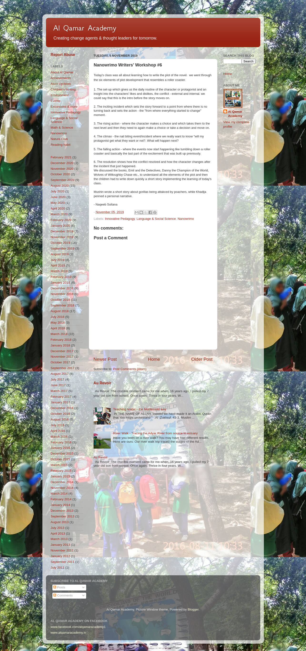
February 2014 (61, 499)
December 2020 (62, 163)
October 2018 (60, 299)
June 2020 (58, 197)
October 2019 (60, 243)
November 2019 (62, 237)
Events (55, 101)
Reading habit (60, 144)
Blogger (193, 609)
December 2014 (62, 482)
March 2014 (59, 493)
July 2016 (58, 425)
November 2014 (62, 488)
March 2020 (59, 214)
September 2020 (63, 180)
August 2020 (60, 185)
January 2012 (60, 556)
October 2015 (60, 459)
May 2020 (58, 203)
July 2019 (58, 260)
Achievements (61, 78)
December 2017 (62, 351)
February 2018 (61, 339)
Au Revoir (102, 383)
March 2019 (59, 271)
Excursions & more (64, 106)
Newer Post (105, 359)
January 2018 (60, 345)
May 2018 (58, 322)
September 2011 (63, 562)
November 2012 (62, 550)
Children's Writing (63, 89)
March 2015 (59, 465)
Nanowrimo (186, 218)
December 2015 (62, 453)
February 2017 (61, 396)
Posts (59, 587)
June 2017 (58, 385)
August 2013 (60, 522)
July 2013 (58, 528)
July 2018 (58, 317)
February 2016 (61, 442)
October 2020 (60, 174)
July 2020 (58, 191)
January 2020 (60, 225)
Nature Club (59, 139)
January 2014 (60, 505)
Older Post (201, 359)
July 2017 (58, 379)
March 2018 (59, 334)
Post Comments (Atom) (129, 369)
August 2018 (60, 311)
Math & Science (62, 127)
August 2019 (60, 254)
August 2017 (60, 374)
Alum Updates (61, 83)
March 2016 (59, 436)
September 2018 (63, 305)
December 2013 (62, 510)
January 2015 (60, 476)
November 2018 (62, 294)
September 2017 (63, 368)
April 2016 (58, 431)
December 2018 (62, 288)
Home (154, 359)
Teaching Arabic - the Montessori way (139, 409)
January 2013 (60, 544)
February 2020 (61, 220)
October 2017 (60, 362)
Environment (60, 95)
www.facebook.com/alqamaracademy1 (78, 627)
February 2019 (61, 277)
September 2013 (63, 516)
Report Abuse (63, 55)
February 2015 (61, 470)
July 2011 (58, 567)
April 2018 (58, 328)
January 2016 (60, 448)
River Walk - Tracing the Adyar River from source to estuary (155, 433)
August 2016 (60, 419)
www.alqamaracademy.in (68, 632)
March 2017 (59, 391)
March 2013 (59, 539)
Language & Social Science (156, 218)
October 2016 (60, 414)
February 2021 (61, 157)
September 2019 (63, 248)
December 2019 (62, 231)
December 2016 (62, 408)
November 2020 (62, 168)
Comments (63, 595)
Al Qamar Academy (84, 28)
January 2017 (60, 402)
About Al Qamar (62, 72)
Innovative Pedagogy (120, 218)
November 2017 (62, 356)
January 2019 (60, 282)
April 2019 (58, 265)
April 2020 (58, 208)
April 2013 (58, 533)
